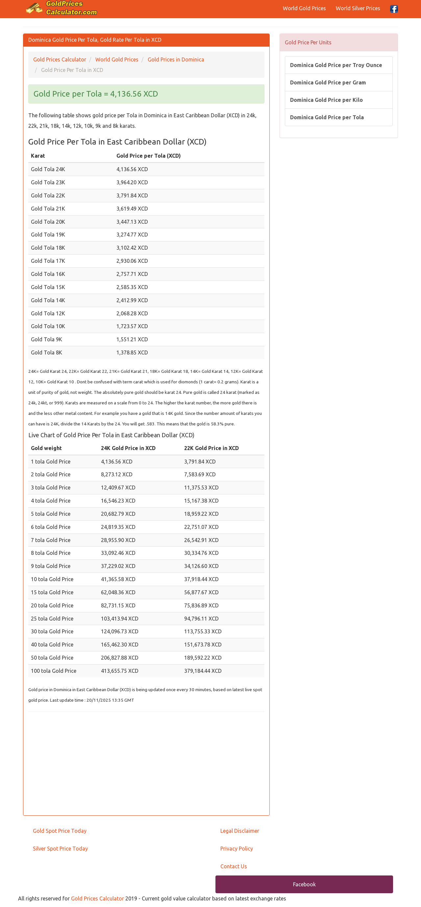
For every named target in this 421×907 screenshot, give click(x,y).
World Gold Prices (304, 8)
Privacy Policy (236, 848)
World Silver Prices (358, 8)
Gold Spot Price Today (60, 831)
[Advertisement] (146, 764)
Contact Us (233, 866)
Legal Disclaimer (239, 831)
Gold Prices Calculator (97, 898)
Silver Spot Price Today (60, 848)
